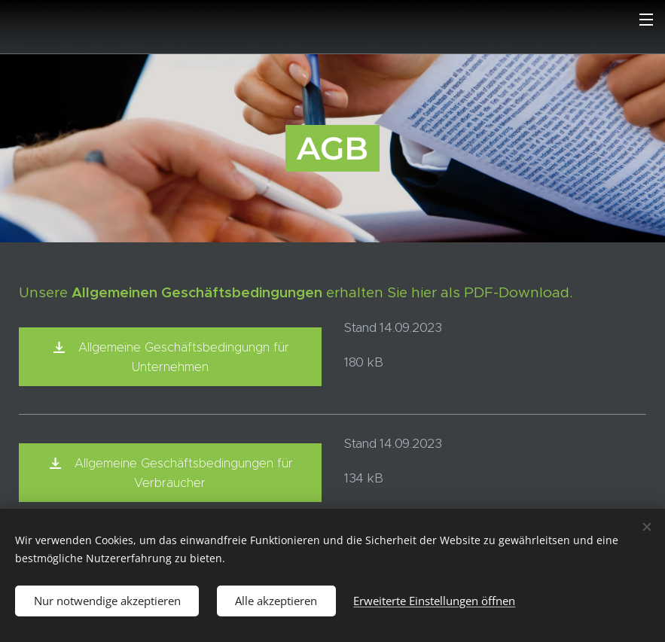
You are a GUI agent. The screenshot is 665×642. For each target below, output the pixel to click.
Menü (646, 19)
